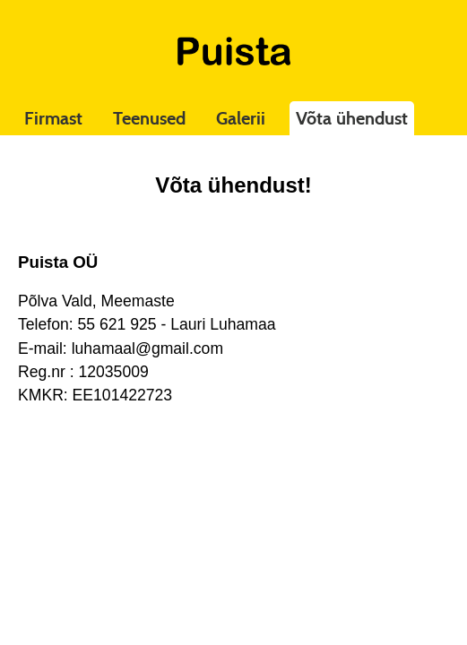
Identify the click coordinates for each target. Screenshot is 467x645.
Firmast (53, 118)
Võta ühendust (352, 118)
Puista (233, 51)
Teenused (149, 118)
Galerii (240, 118)
